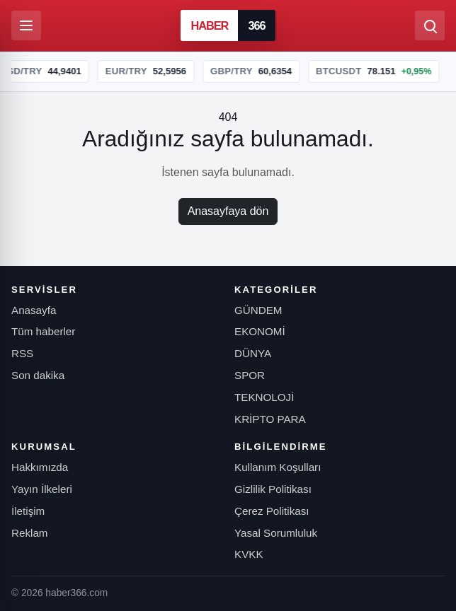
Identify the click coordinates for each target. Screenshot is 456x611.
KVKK (248, 554)
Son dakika (37, 375)
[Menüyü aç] (26, 25)
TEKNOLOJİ (264, 397)
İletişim (28, 511)
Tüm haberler (43, 331)
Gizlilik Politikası (273, 489)
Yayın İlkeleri (41, 489)
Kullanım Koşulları (277, 467)
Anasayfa (33, 310)
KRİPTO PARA (270, 419)
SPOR (249, 375)
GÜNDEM (258, 310)
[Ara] (430, 25)
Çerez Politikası (271, 511)
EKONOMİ (259, 331)
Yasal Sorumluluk (275, 533)
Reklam (29, 533)
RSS (22, 353)
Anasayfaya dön (228, 211)
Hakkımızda (39, 467)
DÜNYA (252, 353)
